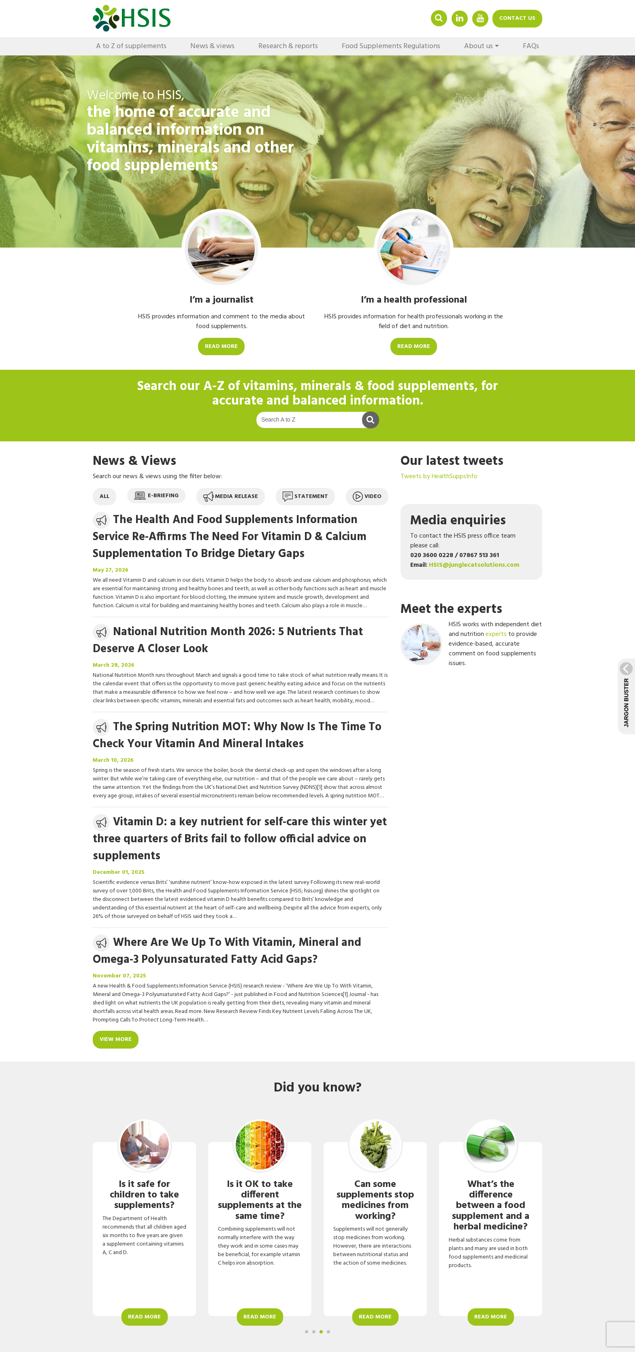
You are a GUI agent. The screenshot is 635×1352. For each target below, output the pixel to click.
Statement (305, 497)
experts (496, 634)
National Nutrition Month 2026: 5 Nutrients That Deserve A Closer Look (228, 640)
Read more (221, 346)
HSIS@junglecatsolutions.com (474, 565)
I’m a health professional (414, 300)
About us (478, 46)
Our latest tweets (452, 461)
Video (367, 497)
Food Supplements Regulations (391, 46)
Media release (230, 497)
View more (116, 1039)
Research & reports (288, 46)
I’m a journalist (222, 300)
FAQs (531, 46)
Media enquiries (458, 521)
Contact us (517, 18)
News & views (212, 46)
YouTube (480, 18)
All (104, 496)
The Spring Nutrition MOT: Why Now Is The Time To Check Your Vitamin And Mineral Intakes (237, 735)
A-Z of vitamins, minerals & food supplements (338, 386)
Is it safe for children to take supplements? (144, 1195)
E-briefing (156, 495)
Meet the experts (451, 609)
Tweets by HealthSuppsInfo (439, 476)
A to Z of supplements (131, 46)
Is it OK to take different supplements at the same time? (260, 1200)
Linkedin (460, 18)
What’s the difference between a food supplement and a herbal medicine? (490, 1206)
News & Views (134, 461)
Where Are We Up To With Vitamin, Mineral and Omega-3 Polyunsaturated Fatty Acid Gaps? (227, 951)
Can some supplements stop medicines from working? (375, 1200)
